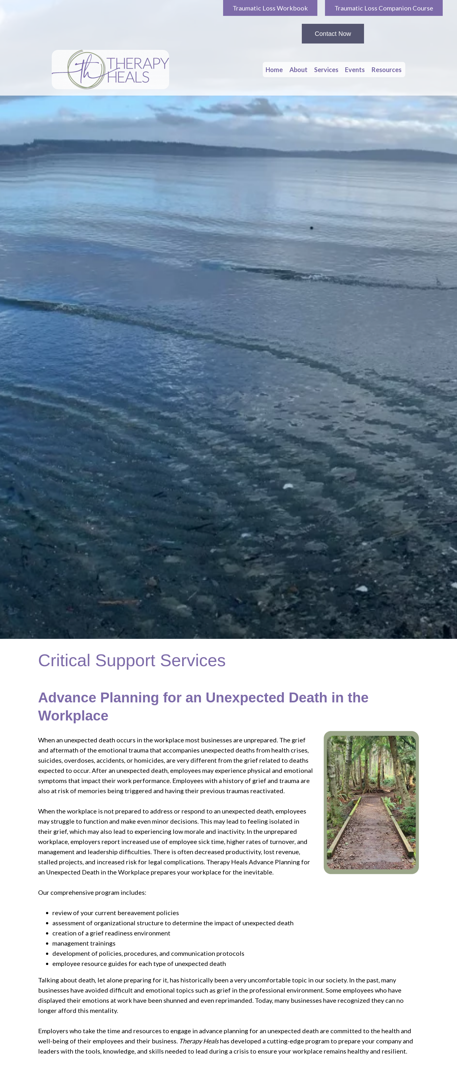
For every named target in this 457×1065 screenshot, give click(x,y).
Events (355, 69)
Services (326, 69)
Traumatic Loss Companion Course (383, 8)
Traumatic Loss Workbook (270, 8)
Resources (386, 69)
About (298, 69)
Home (274, 69)
